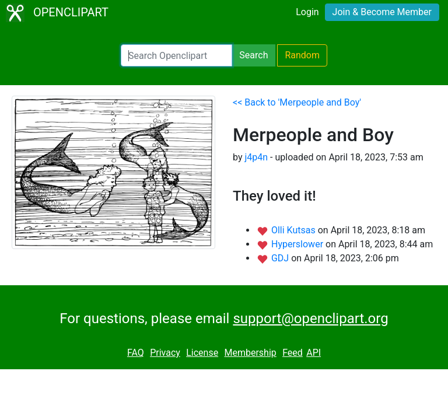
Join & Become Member (382, 12)
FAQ (135, 352)
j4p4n (256, 157)
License (202, 352)
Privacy (165, 352)
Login (307, 12)
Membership (250, 352)
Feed (292, 352)
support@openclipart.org (310, 318)
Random (302, 55)
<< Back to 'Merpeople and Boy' (297, 102)
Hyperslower (298, 244)
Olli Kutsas (294, 230)
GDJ (281, 258)
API (313, 352)
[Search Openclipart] (176, 55)
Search (253, 55)
